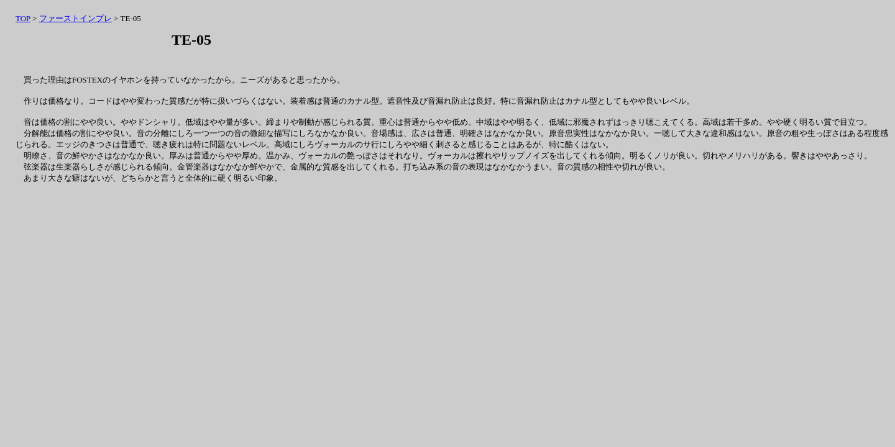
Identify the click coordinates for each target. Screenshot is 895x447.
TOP (23, 18)
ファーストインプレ (75, 18)
